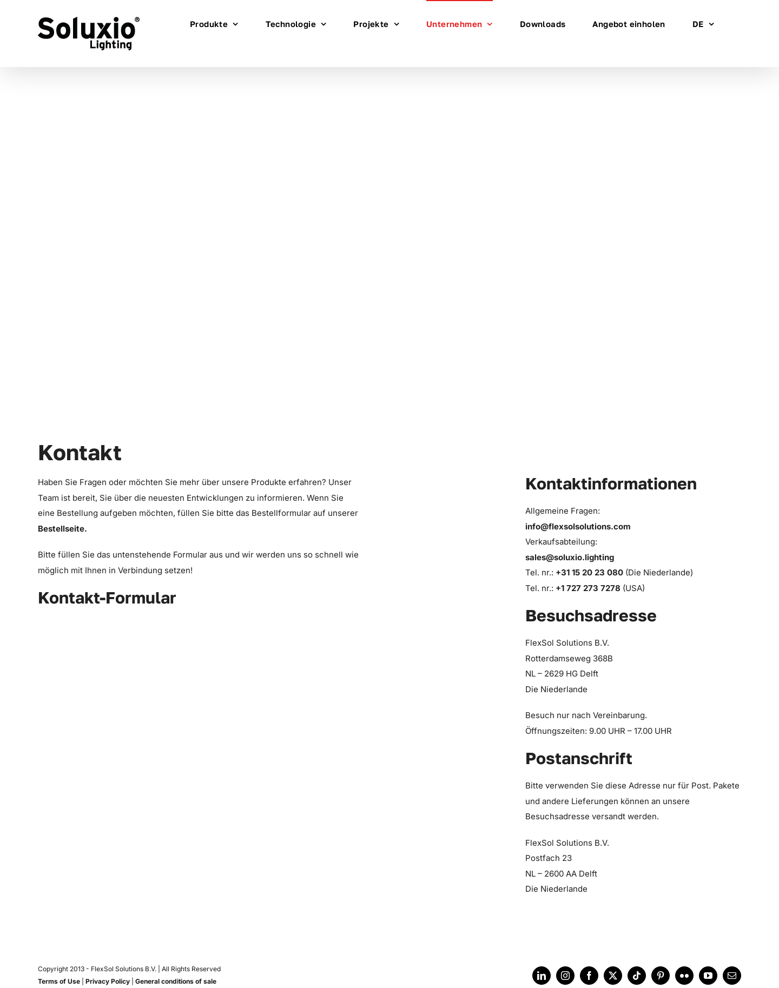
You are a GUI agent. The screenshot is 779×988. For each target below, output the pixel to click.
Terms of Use (59, 981)
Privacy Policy (107, 981)
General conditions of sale (175, 981)
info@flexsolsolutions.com (578, 526)
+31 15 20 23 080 (590, 572)
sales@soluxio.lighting (569, 557)
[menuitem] (703, 23)
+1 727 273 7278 (589, 588)
